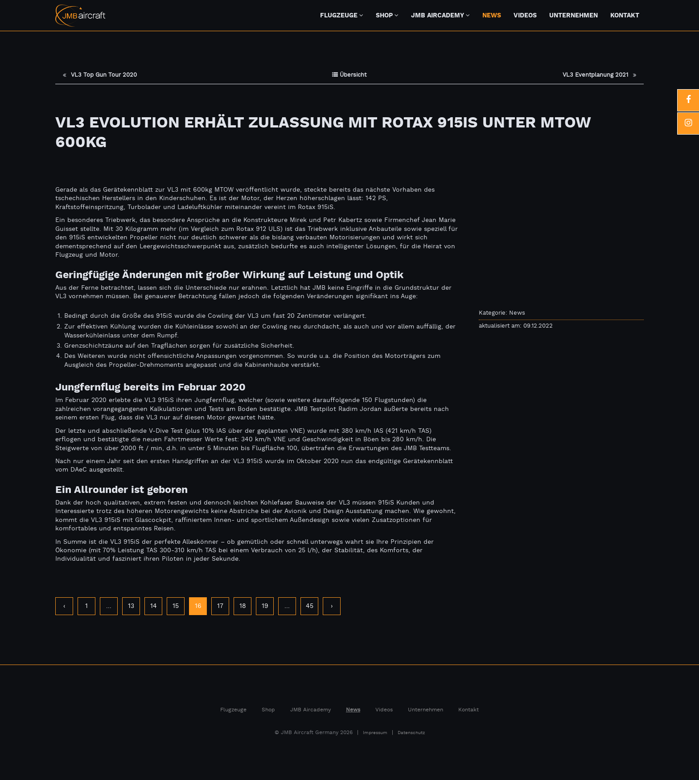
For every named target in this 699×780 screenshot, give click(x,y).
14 (153, 606)
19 (265, 606)
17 (220, 606)
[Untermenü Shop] (400, 15)
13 (131, 606)
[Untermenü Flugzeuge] (365, 15)
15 (176, 606)
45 (309, 606)
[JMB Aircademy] (471, 15)
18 (242, 606)
